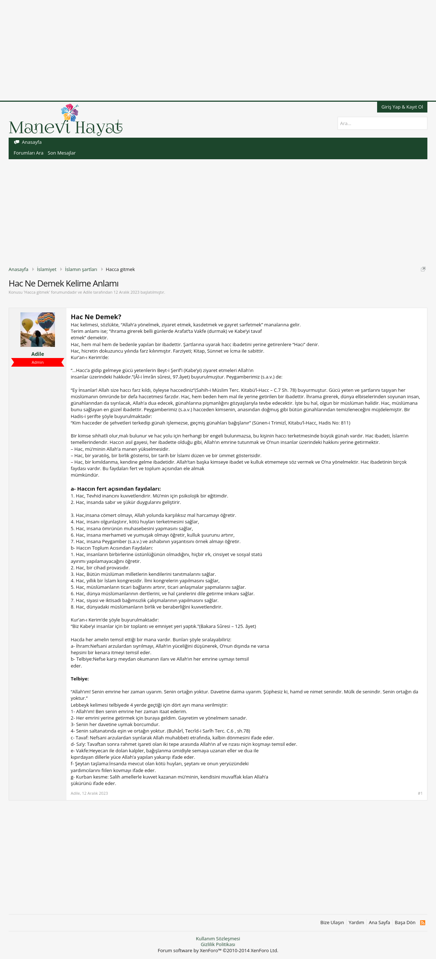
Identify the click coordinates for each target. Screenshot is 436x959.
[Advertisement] (215, 50)
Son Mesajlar (62, 153)
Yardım (356, 922)
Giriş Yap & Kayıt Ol (402, 107)
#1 (420, 793)
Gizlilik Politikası (218, 944)
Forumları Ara (28, 153)
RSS (422, 922)
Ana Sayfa (379, 922)
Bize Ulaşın (332, 922)
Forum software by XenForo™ (218, 950)
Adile (87, 292)
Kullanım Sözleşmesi (218, 938)
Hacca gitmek (36, 292)
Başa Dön (405, 922)
